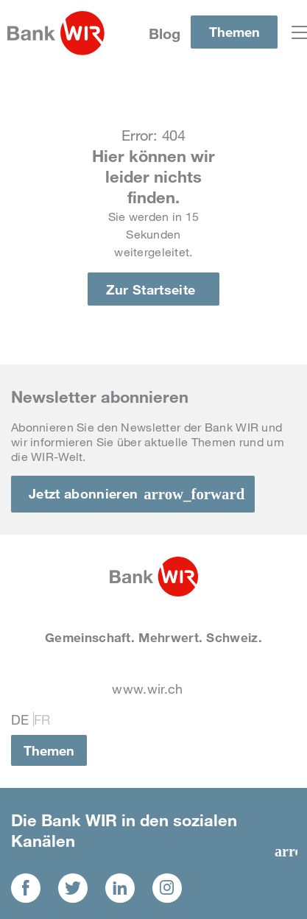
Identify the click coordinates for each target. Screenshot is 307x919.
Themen (234, 32)
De (20, 719)
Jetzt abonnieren (83, 493)
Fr (42, 719)
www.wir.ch (147, 688)
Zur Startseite (151, 289)
